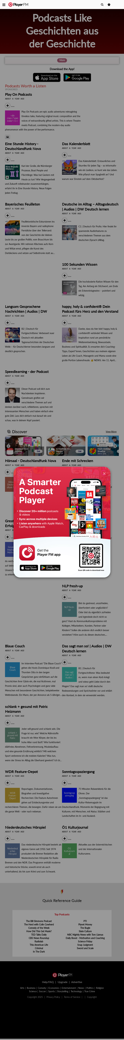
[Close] (104, 473)
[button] (3, 4)
